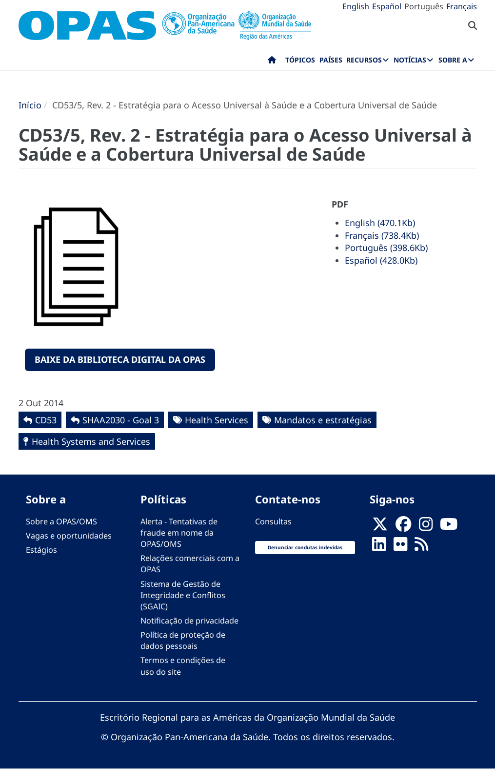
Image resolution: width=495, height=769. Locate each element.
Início (30, 105)
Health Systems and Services (91, 441)
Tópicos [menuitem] (300, 59)
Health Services (216, 420)
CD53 (46, 420)
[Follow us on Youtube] (448, 526)
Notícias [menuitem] (410, 59)
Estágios (41, 549)
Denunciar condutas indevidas (305, 547)
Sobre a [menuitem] (452, 59)
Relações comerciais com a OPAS (189, 564)
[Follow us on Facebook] (403, 526)
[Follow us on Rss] (421, 546)
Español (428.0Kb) (381, 260)
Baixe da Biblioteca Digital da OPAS (120, 359)
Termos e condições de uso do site (182, 666)
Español (386, 6)
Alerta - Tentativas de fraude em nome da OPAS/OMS (179, 532)
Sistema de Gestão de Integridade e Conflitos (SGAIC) (182, 595)
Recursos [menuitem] (364, 59)
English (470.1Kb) (380, 223)
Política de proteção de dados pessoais (182, 640)
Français (461, 6)
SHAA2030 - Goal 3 (120, 420)
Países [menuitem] (330, 59)
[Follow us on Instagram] (426, 526)
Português (423, 6)
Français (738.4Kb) (382, 235)
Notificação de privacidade (189, 620)
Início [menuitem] (272, 62)
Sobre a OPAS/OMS (61, 521)
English (355, 6)
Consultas (273, 521)
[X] (380, 526)
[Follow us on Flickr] (400, 546)
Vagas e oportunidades (69, 535)
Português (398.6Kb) (386, 247)
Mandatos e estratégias (323, 420)
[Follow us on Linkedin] (379, 546)
